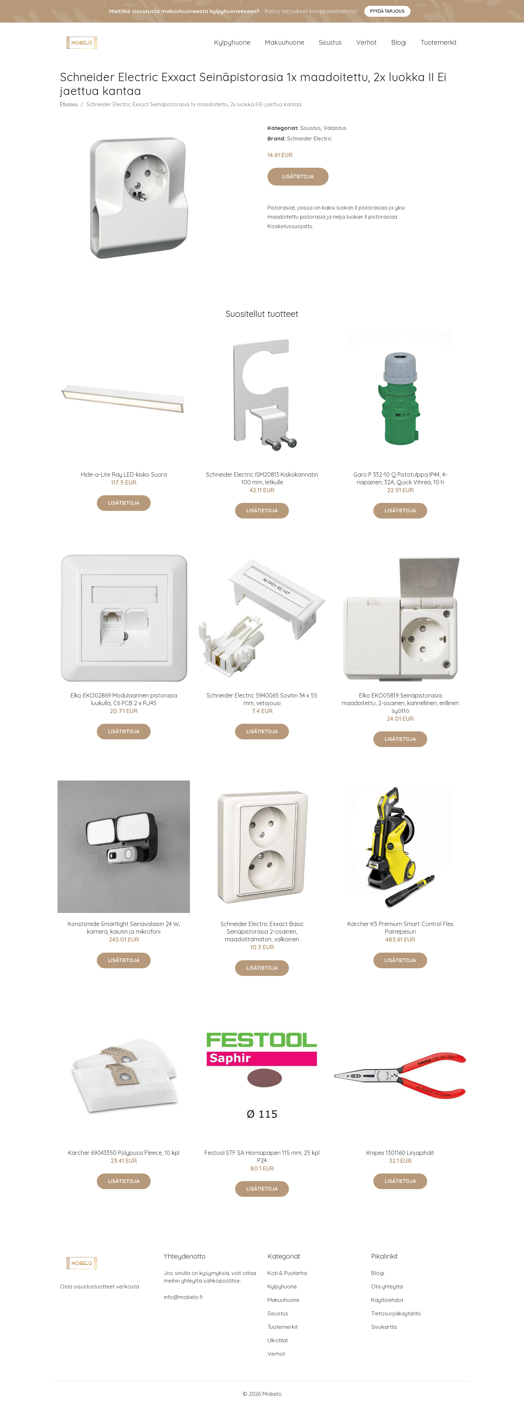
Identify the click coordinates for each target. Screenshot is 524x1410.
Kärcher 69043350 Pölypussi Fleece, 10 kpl (123, 1156)
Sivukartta (384, 1330)
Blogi (398, 44)
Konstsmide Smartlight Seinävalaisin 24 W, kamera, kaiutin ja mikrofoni (124, 931)
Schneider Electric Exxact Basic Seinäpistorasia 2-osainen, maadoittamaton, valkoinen (262, 935)
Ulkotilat (277, 1344)
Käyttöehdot (387, 1303)
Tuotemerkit (439, 44)
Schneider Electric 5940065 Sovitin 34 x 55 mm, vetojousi (262, 702)
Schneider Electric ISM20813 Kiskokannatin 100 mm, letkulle (262, 481)
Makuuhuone (284, 44)
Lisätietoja (298, 180)
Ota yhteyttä (387, 1290)
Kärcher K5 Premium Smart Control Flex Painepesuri (400, 931)
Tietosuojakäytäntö (396, 1317)
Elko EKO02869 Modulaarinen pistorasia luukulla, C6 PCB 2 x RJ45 (124, 702)
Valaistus (334, 131)
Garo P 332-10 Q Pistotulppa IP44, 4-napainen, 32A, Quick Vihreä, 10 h (400, 481)
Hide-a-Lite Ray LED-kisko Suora (124, 478)
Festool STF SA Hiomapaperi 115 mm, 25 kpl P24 (262, 1160)
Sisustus (330, 44)
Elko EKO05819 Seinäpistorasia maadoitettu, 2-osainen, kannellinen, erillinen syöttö (400, 706)
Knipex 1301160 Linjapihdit (400, 1156)
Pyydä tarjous (387, 11)
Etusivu (69, 107)
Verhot (366, 44)
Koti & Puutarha (287, 1276)
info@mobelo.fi (183, 1300)
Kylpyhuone (232, 44)
